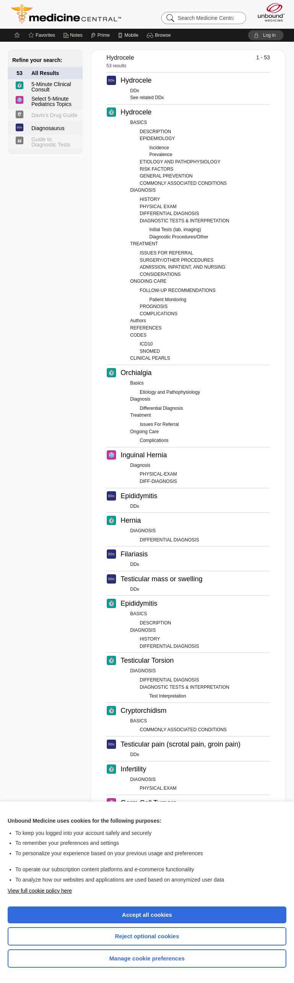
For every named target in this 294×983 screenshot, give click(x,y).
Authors (138, 320)
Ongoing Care (144, 431)
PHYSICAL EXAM (158, 206)
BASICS (138, 122)
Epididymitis (139, 496)
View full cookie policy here (40, 891)
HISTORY (150, 199)
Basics (137, 383)
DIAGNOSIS (143, 190)
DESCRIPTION (155, 131)
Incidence (159, 147)
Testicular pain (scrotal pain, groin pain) (180, 744)
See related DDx (147, 97)
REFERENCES (146, 328)
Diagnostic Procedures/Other (178, 237)
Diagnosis (140, 399)
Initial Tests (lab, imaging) (175, 229)
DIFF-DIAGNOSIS (158, 481)
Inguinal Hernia (144, 455)
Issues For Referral (159, 424)
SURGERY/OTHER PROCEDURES (176, 260)
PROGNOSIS (154, 306)
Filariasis (134, 554)
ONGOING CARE (148, 281)
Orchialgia (136, 373)
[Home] (17, 35)
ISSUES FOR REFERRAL (166, 253)
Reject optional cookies (147, 936)
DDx (134, 90)
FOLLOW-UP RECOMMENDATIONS (178, 290)
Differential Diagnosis (161, 408)
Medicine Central (70, 14)
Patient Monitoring (167, 299)
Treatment (140, 415)
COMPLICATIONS (158, 313)
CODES (138, 335)
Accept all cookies (147, 914)
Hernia (131, 520)
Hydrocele (136, 80)
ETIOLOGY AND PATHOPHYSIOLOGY (180, 162)
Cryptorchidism (144, 710)
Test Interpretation (167, 696)
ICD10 (146, 344)
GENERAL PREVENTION (166, 176)
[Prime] (100, 35)
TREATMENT (144, 243)
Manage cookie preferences (147, 958)
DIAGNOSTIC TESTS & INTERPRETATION (184, 220)
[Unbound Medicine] (269, 12)
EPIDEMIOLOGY (157, 138)
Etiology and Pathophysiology (170, 392)
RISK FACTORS (156, 169)
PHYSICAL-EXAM (158, 474)
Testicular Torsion (147, 660)
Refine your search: (37, 60)
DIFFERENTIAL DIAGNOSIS (169, 213)
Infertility (133, 769)
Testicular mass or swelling (162, 579)
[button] (160, 35)
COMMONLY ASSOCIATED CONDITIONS (183, 183)
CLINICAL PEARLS (150, 358)
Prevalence (160, 154)
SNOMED (150, 351)
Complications (154, 440)
